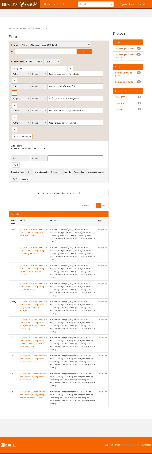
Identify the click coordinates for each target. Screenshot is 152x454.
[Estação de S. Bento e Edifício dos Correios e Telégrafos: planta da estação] (33, 358)
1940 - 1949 (120, 103)
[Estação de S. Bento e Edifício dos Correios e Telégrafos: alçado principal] (33, 232)
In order (68, 172)
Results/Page (17, 172)
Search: (15, 45)
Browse (49, 4)
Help (62, 4)
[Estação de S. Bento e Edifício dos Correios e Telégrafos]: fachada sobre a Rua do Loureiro (33, 270)
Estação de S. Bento (124, 81)
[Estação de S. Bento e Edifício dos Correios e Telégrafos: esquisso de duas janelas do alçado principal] (33, 342)
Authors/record (96, 172)
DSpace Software (112, 444)
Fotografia (102, 229)
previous (86, 205)
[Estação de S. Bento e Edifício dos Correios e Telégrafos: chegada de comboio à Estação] (33, 306)
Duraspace (146, 444)
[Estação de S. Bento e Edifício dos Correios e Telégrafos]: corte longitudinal (33, 250)
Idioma (143, 4)
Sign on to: (126, 4)
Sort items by (42, 172)
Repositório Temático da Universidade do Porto (28, 28)
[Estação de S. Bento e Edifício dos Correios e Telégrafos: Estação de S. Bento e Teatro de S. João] (33, 324)
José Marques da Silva (125, 48)
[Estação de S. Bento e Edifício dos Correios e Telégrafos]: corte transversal (33, 286)
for (12, 51)
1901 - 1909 (120, 109)
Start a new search (22, 136)
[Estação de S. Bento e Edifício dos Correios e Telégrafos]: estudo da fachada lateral (33, 394)
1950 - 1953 (120, 97)
